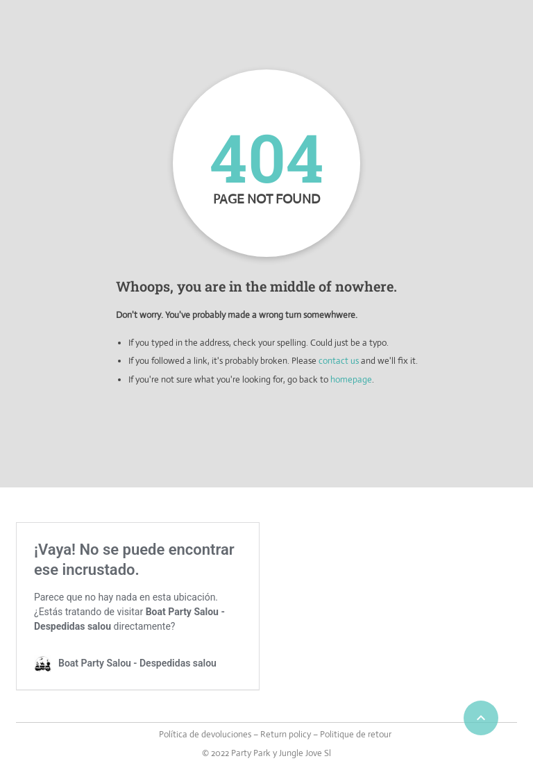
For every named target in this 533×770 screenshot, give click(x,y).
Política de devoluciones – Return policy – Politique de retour (275, 734)
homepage (351, 379)
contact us (339, 361)
